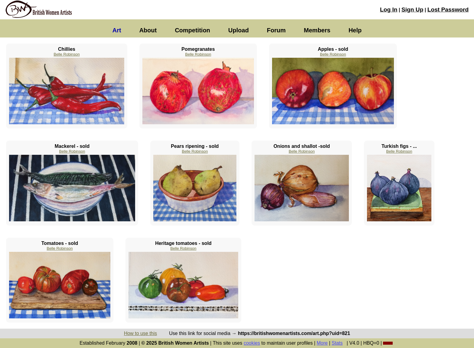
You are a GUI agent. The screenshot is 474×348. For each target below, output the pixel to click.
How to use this (140, 333)
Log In (389, 9)
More (322, 343)
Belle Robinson (67, 54)
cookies (252, 343)
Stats (337, 343)
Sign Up (412, 9)
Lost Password (448, 9)
